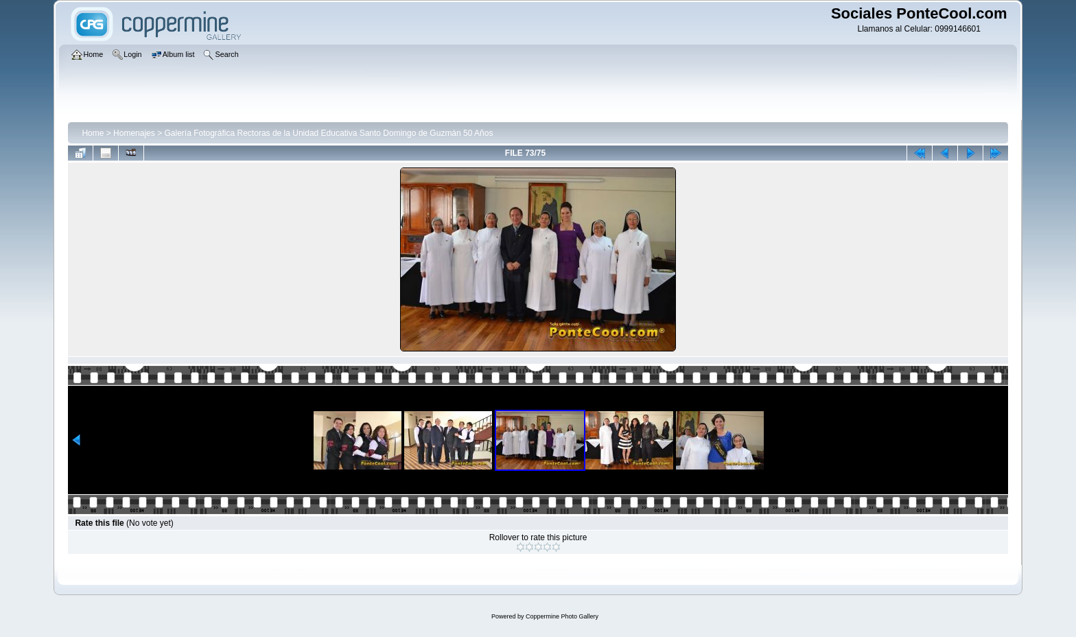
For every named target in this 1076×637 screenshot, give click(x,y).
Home (93, 133)
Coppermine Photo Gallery (562, 616)
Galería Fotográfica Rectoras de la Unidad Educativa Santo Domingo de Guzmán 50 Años (328, 133)
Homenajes (134, 133)
